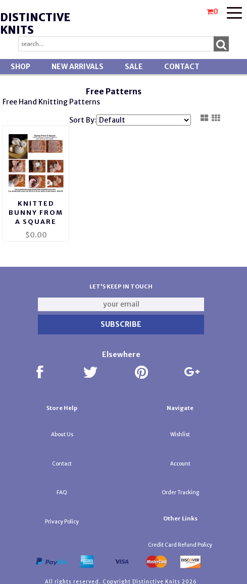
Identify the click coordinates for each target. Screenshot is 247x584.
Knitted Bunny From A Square (36, 209)
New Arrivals (78, 66)
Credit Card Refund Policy (180, 541)
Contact (182, 66)
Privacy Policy (62, 518)
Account (180, 460)
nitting (55, 101)
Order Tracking (180, 489)
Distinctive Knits (35, 24)
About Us (62, 431)
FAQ (62, 489)
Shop (20, 66)
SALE (134, 66)
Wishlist (180, 431)
